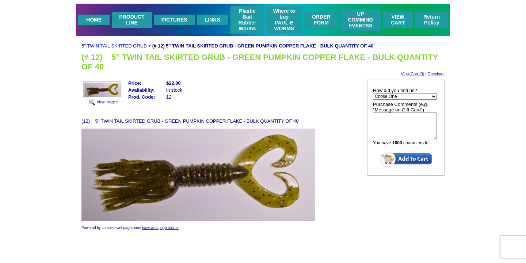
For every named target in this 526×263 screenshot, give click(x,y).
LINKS (212, 20)
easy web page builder (160, 228)
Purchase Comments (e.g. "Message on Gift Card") (400, 107)
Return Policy (431, 20)
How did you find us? (395, 90)
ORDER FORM (321, 20)
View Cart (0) (412, 74)
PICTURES (174, 20)
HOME (94, 20)
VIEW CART (398, 20)
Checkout (436, 74)
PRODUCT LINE (131, 20)
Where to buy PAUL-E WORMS (284, 19)
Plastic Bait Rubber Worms (247, 19)
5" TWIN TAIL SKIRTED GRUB (114, 46)
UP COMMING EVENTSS (360, 19)
